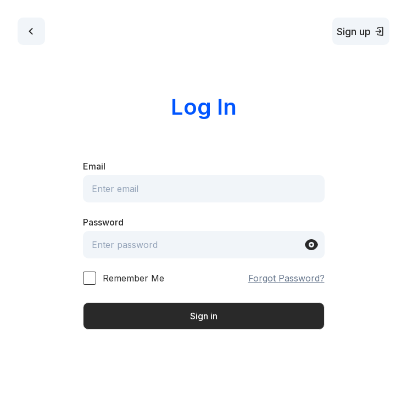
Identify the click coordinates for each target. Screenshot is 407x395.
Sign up (361, 31)
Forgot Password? (286, 278)
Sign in (204, 316)
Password (103, 222)
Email (94, 166)
